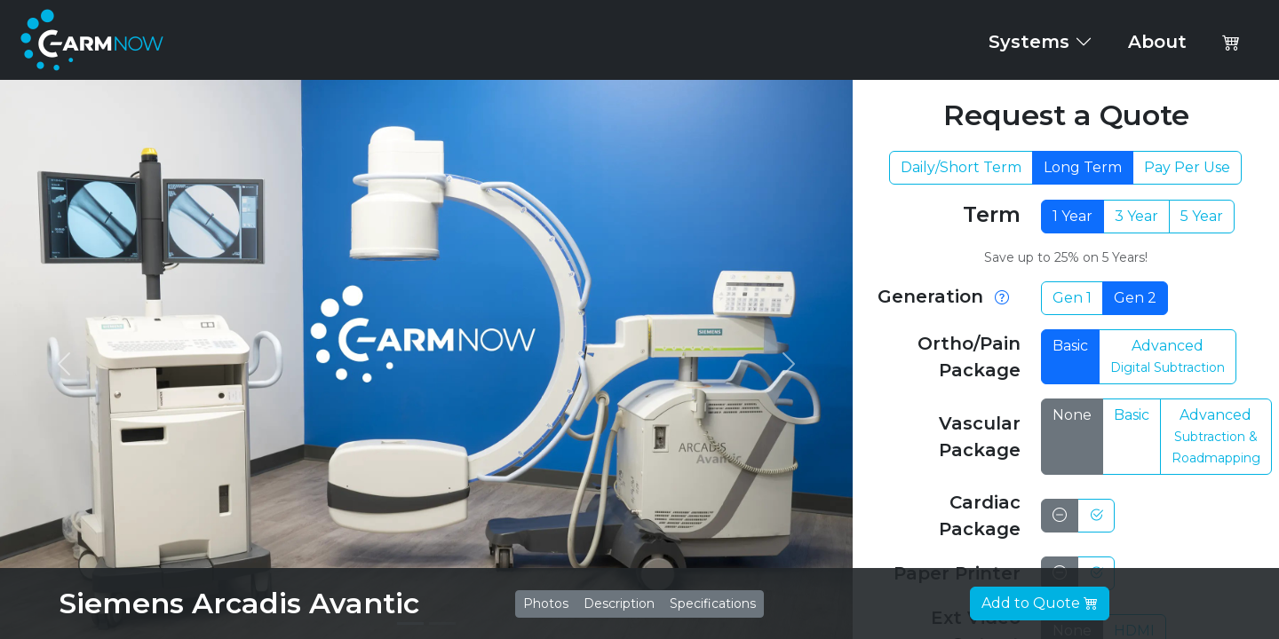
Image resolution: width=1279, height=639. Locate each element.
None (1072, 414)
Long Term (1083, 167)
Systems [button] (1040, 41)
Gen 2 (1135, 297)
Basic (1070, 345)
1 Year (1072, 216)
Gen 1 (1072, 297)
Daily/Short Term (961, 167)
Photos (545, 603)
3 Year (1136, 216)
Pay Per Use (1187, 167)
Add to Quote (1039, 603)
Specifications (713, 603)
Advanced (1167, 356)
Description (619, 603)
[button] (1231, 41)
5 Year (1201, 216)
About (1157, 41)
